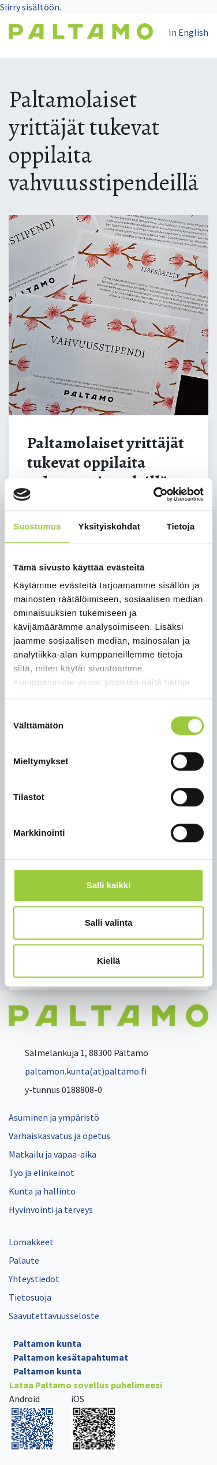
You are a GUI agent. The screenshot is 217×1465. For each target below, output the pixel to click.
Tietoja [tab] (181, 526)
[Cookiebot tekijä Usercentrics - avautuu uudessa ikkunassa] (155, 494)
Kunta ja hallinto (42, 1191)
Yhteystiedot (34, 1278)
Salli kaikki (109, 885)
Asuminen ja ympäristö (54, 1117)
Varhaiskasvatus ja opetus (59, 1135)
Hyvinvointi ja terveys (51, 1209)
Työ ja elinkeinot (41, 1172)
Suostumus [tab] (37, 526)
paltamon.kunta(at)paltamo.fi (78, 1071)
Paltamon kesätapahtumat (70, 1357)
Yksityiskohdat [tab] (109, 526)
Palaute (24, 1260)
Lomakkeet (31, 1242)
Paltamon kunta (47, 1343)
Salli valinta (109, 922)
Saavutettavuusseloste (54, 1315)
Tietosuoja (30, 1297)
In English (188, 32)
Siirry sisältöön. (30, 7)
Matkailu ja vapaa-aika (52, 1154)
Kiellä (108, 961)
